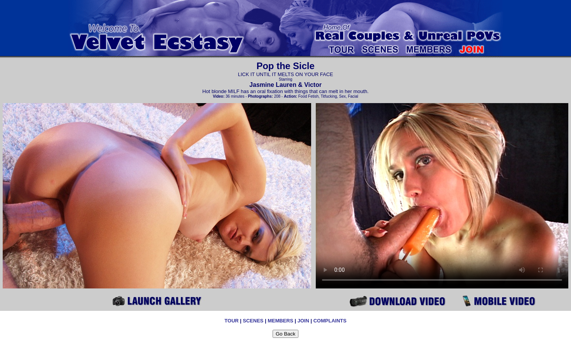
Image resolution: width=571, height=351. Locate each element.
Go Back (285, 334)
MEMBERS (280, 321)
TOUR (231, 321)
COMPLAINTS (330, 321)
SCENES (253, 321)
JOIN (303, 321)
